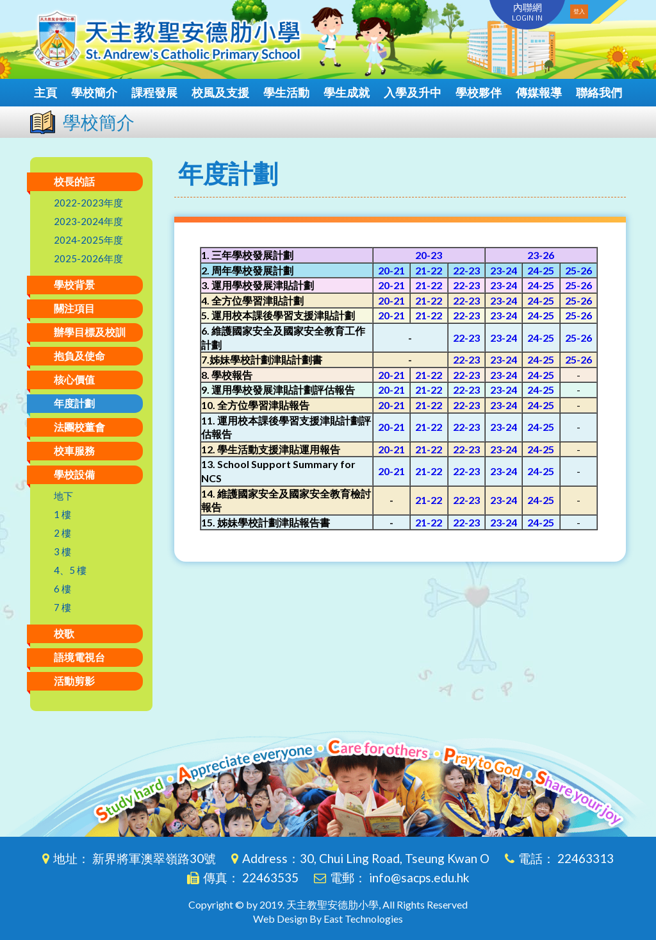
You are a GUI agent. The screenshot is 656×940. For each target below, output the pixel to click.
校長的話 (74, 181)
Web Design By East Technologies (328, 918)
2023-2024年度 (88, 221)
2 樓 (62, 533)
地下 (63, 495)
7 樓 (62, 607)
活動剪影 (74, 681)
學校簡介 (94, 92)
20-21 (391, 270)
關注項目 (74, 308)
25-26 (578, 270)
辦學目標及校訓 (90, 332)
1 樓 (62, 514)
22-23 (466, 270)
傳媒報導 (539, 92)
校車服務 (74, 450)
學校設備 (74, 474)
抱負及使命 (79, 355)
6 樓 (62, 588)
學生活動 (286, 92)
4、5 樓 (70, 570)
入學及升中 (412, 92)
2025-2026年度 (88, 258)
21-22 (428, 270)
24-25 (540, 270)
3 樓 (62, 551)
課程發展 (154, 92)
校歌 (64, 633)
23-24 (503, 270)
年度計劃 (74, 403)
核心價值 (74, 379)
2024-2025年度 (88, 240)
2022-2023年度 (88, 202)
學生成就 (347, 92)
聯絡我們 (599, 92)
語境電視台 (79, 657)
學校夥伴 (478, 92)
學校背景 (74, 284)
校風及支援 (220, 92)
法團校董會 (79, 427)
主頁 (45, 92)
